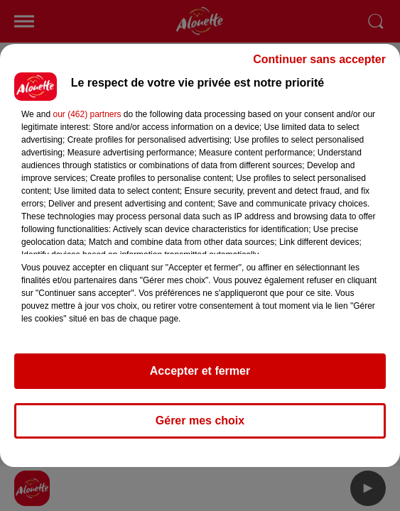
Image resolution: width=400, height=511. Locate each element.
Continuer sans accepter (319, 59)
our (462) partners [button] (87, 114)
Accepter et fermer (200, 371)
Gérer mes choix (200, 420)
